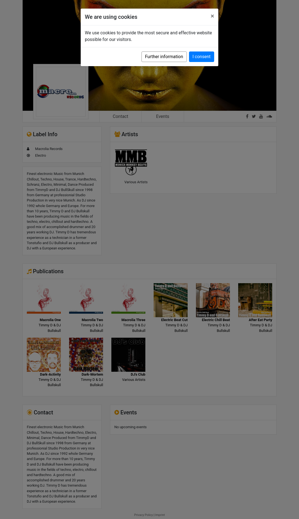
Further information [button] (164, 56)
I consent (202, 56)
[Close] (212, 16)
